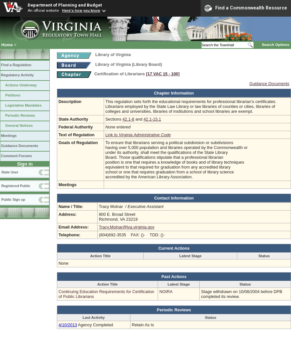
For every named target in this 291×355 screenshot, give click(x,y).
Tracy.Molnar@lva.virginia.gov (126, 227)
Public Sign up (13, 199)
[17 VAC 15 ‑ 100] (162, 73)
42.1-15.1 (152, 119)
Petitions (12, 95)
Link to (138, 134)
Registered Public (15, 186)
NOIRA (166, 291)
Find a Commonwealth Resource (246, 8)
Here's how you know (81, 10)
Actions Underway (21, 85)
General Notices (19, 125)
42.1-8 (128, 119)
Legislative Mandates (23, 105)
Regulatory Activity (17, 75)
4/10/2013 (68, 324)
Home (7, 44)
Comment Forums (16, 156)
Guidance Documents (19, 146)
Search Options (275, 45)
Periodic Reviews (20, 115)
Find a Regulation (16, 65)
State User (9, 172)
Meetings (9, 136)
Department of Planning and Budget (65, 4)
